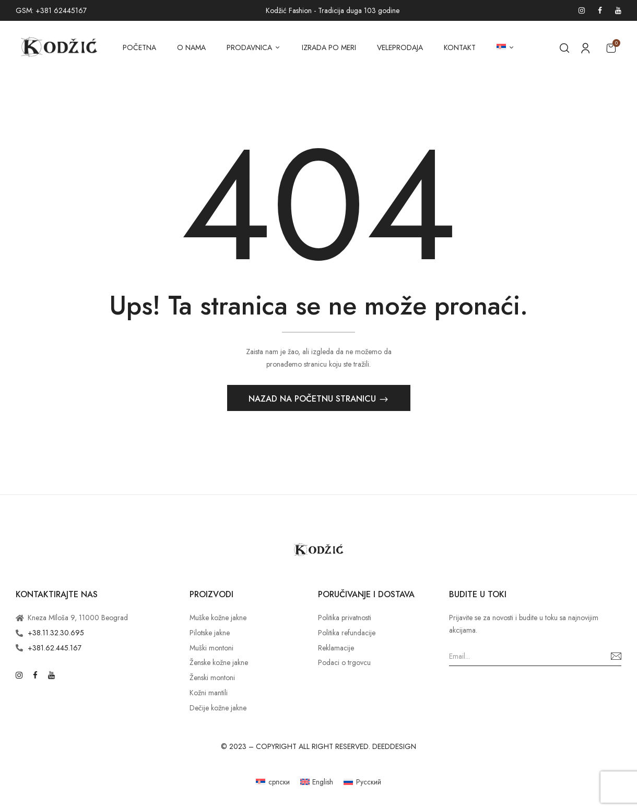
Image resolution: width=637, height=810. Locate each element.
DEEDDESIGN (394, 747)
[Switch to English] (317, 783)
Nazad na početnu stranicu (314, 400)
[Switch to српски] (273, 783)
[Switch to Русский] (362, 783)
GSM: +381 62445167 (51, 10)
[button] (611, 48)
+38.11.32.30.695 (56, 634)
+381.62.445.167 (54, 649)
